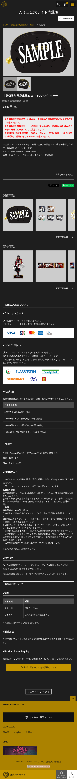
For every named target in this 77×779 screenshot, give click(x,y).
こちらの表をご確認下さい (37, 615)
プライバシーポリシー (51, 525)
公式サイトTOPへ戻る (38, 692)
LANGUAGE (66, 18)
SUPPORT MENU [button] (11, 704)
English (17, 732)
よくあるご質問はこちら (38, 717)
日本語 (6, 732)
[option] (38, 52)
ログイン (72, 774)
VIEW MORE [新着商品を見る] (62, 288)
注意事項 (28, 525)
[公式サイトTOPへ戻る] (73, 698)
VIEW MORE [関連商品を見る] (62, 237)
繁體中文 (30, 732)
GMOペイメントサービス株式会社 (25, 519)
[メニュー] (73, 4)
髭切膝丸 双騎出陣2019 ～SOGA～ (16, 101)
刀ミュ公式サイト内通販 (61, 775)
